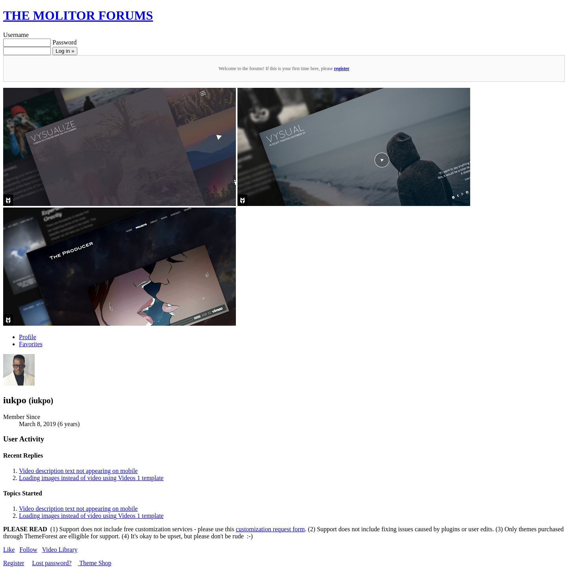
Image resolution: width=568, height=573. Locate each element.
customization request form (270, 529)
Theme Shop (94, 563)
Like (9, 549)
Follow (28, 549)
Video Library (59, 549)
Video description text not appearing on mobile (78, 470)
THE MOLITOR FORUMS (78, 15)
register (341, 68)
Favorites (31, 344)
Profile (27, 337)
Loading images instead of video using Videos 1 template (91, 478)
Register (13, 563)
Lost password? (51, 563)
